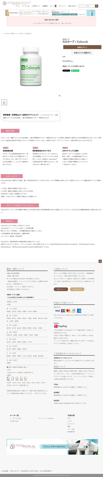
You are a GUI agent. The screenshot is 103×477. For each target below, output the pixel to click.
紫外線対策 (71, 432)
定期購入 (45, 6)
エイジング (71, 424)
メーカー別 (25, 6)
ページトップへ (100, 261)
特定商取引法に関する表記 (29, 471)
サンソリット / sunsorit (46, 418)
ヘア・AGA (70, 429)
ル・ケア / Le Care (15, 418)
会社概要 (5, 471)
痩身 (68, 426)
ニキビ (69, 421)
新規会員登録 (77, 289)
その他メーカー (14, 33)
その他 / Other (14, 421)
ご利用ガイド (35, 6)
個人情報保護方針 (46, 471)
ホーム (18, 6)
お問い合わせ (72, 6)
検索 (96, 6)
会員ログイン (61, 289)
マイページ (62, 6)
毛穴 (68, 418)
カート (53, 6)
